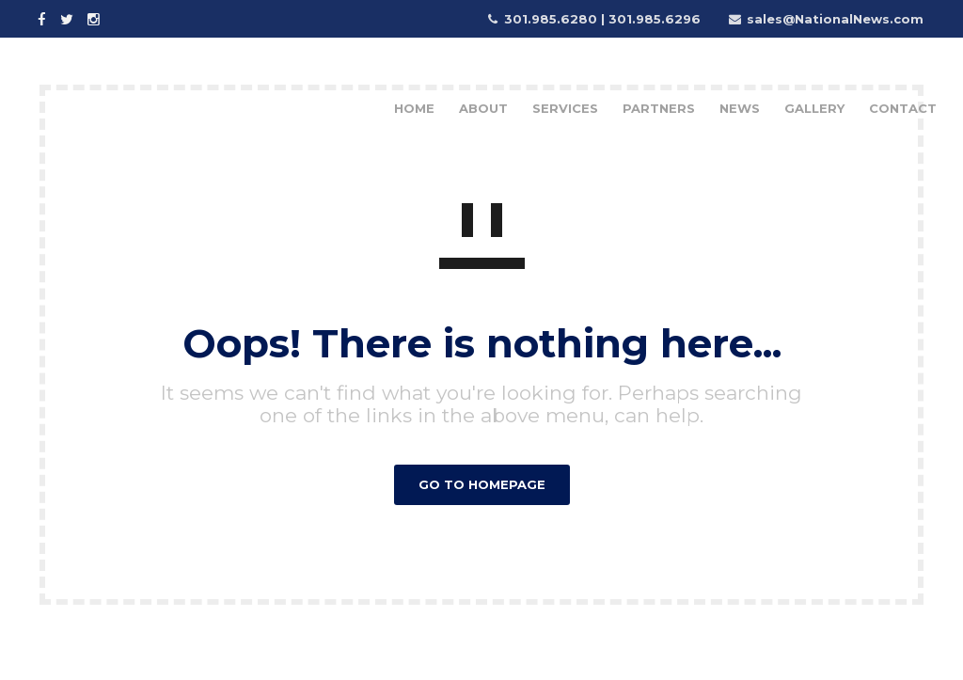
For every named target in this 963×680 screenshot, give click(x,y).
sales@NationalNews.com (835, 18)
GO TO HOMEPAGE (481, 484)
